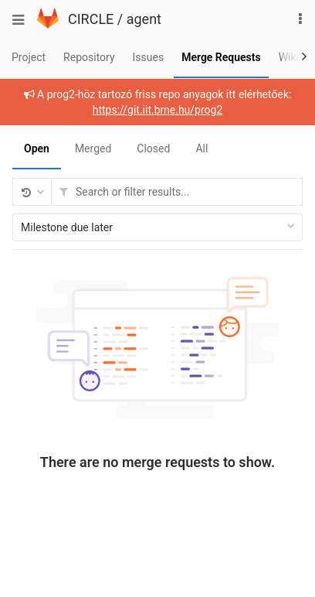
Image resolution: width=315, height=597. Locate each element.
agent (144, 19)
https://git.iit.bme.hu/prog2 (158, 110)
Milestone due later (158, 227)
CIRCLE (90, 19)
